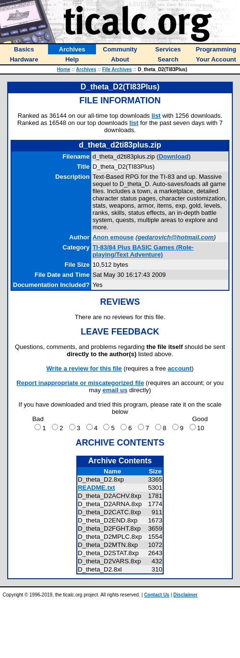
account (180, 368)
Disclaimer (185, 594)
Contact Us (156, 594)
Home (64, 69)
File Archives (117, 69)
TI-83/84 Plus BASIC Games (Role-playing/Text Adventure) (143, 251)
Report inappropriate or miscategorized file (80, 382)
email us (115, 390)
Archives (86, 69)
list (156, 115)
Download (174, 156)
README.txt (96, 487)
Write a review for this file (84, 368)
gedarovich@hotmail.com (176, 237)
